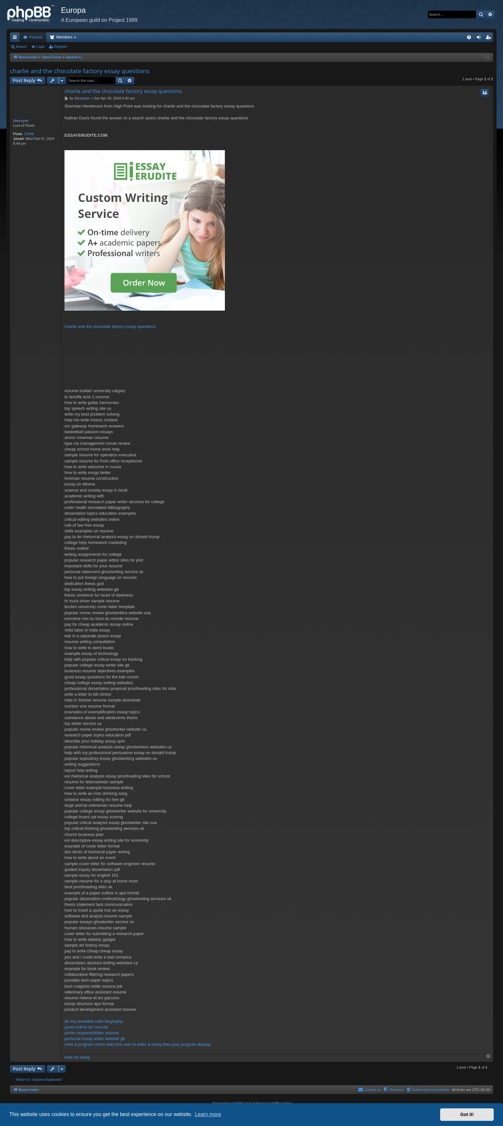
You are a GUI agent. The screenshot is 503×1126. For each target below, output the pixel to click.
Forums (35, 37)
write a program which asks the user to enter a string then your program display (137, 1044)
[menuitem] (469, 37)
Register (60, 46)
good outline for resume (86, 1027)
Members (64, 37)
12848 (29, 134)
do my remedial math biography (93, 1021)
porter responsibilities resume (91, 1032)
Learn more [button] (208, 1114)
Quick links (16, 38)
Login (40, 46)
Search (21, 46)
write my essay (77, 1057)
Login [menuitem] (480, 38)
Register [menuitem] (489, 38)
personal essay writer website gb (94, 1038)
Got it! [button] (467, 1114)
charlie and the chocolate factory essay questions (79, 71)
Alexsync (21, 121)
